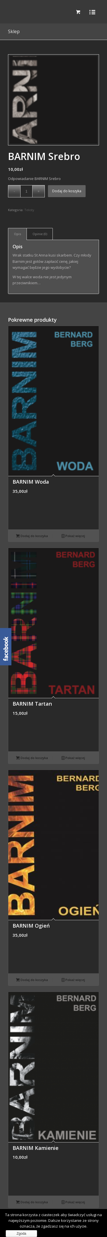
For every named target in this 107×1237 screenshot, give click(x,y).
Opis (17, 234)
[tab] (17, 234)
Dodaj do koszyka (66, 191)
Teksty (29, 210)
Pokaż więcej (73, 536)
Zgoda (21, 1234)
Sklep (14, 31)
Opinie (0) (40, 234)
